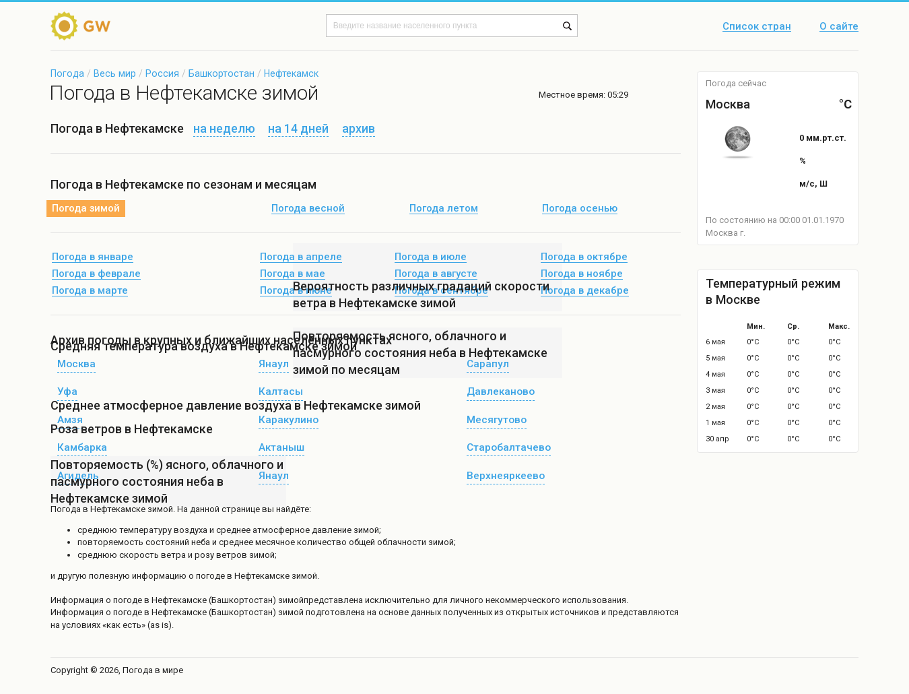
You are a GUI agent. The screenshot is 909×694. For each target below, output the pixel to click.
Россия (162, 73)
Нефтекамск (291, 73)
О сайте (838, 27)
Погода (67, 73)
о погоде (125, 600)
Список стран (756, 27)
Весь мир (115, 73)
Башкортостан (222, 73)
